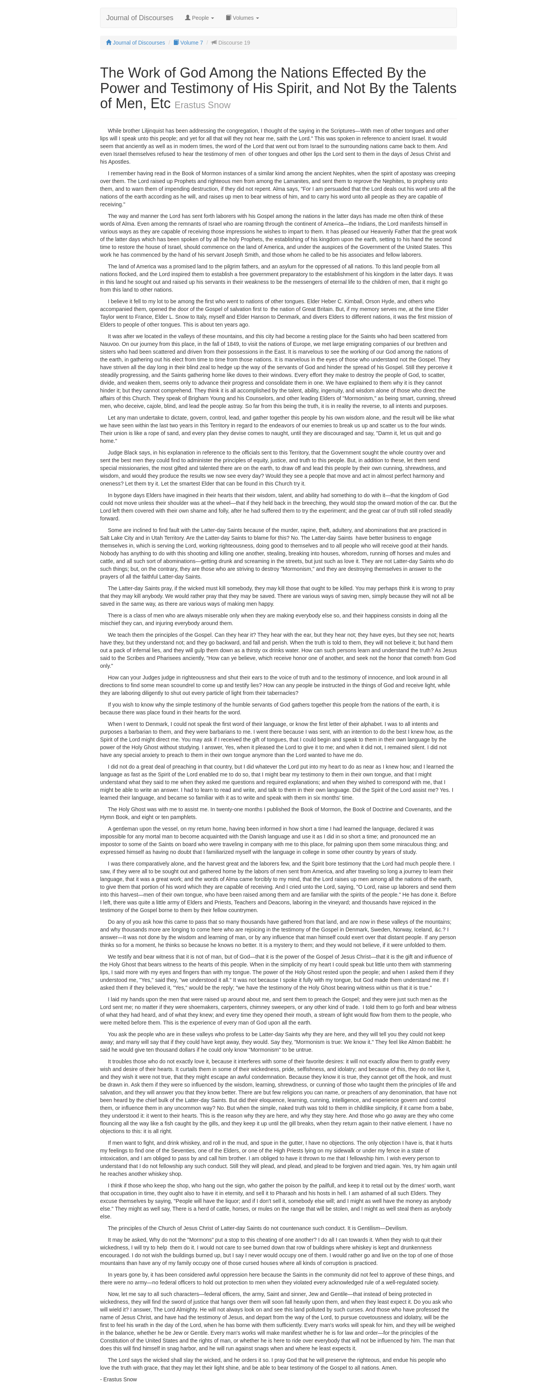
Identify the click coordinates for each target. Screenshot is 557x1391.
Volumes (242, 18)
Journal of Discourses (139, 18)
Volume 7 (188, 43)
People (199, 18)
